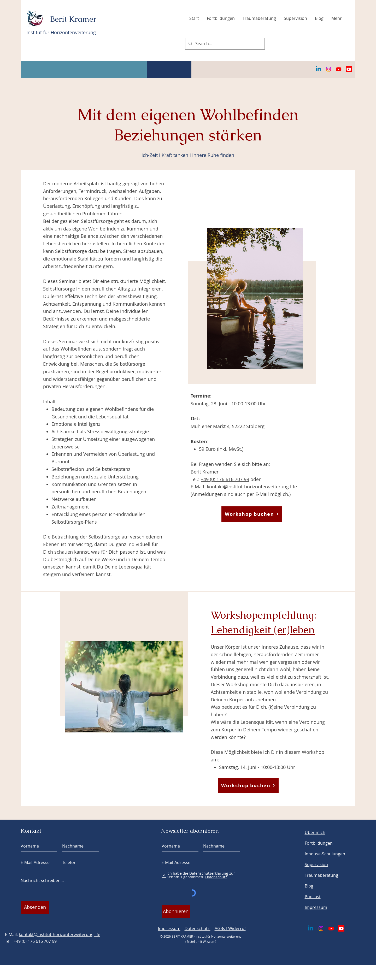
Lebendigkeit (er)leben (263, 629)
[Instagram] (328, 69)
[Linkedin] (318, 69)
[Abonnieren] (176, 911)
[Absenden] (35, 907)
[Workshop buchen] (251, 514)
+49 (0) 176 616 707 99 (225, 479)
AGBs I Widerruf (230, 928)
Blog (309, 886)
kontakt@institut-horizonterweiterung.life (252, 486)
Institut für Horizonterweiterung (61, 32)
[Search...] (224, 43)
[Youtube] (339, 69)
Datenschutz (197, 928)
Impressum (169, 928)
